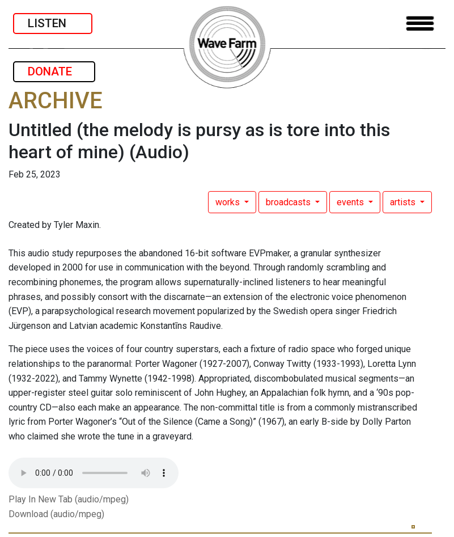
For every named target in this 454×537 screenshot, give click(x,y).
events (351, 202)
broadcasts (289, 202)
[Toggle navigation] (420, 23)
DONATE (54, 71)
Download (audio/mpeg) (56, 514)
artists (404, 202)
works (228, 202)
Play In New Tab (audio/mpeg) (69, 499)
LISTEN (53, 23)
